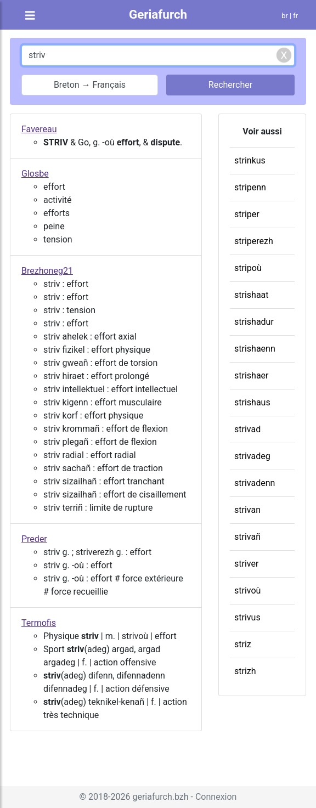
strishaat (251, 295)
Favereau (39, 129)
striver (246, 563)
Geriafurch (158, 14)
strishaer (251, 375)
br (284, 16)
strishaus (252, 402)
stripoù (248, 268)
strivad (247, 429)
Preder (34, 539)
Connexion (215, 797)
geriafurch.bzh (160, 797)
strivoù (247, 590)
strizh (245, 671)
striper (246, 214)
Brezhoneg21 (47, 270)
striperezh (253, 241)
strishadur (254, 322)
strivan (247, 510)
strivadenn (254, 483)
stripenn (250, 187)
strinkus (250, 160)
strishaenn (254, 348)
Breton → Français (90, 85)
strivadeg (252, 456)
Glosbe (35, 173)
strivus (247, 617)
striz (242, 644)
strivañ (247, 537)
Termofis (38, 623)
